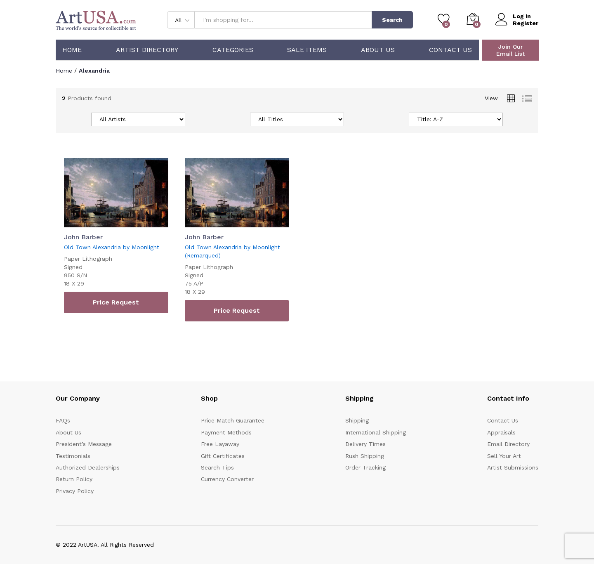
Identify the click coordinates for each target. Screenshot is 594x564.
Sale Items (307, 50)
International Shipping (375, 432)
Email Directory (508, 444)
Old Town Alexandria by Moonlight (111, 247)
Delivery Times (365, 444)
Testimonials (73, 456)
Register (525, 23)
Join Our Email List (510, 50)
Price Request (116, 302)
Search (392, 20)
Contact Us (450, 50)
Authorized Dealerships (88, 467)
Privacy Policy (75, 491)
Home (72, 50)
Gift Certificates (223, 456)
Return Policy (74, 479)
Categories (232, 50)
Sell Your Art (504, 456)
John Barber (83, 237)
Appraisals (501, 432)
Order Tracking (365, 467)
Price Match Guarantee (232, 420)
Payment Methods (226, 432)
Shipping (357, 420)
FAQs (63, 420)
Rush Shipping (364, 456)
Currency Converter (227, 479)
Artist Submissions (512, 467)
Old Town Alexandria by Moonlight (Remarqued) (232, 251)
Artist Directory (147, 50)
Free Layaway (220, 444)
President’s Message (84, 444)
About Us (378, 50)
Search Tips (217, 467)
